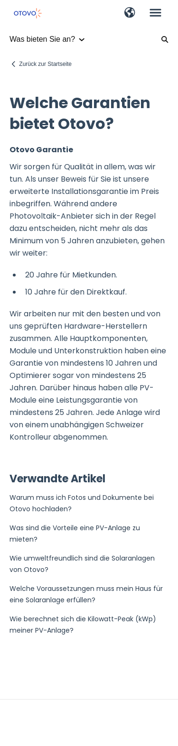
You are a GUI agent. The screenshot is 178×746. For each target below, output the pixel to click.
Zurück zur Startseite (45, 64)
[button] (129, 13)
